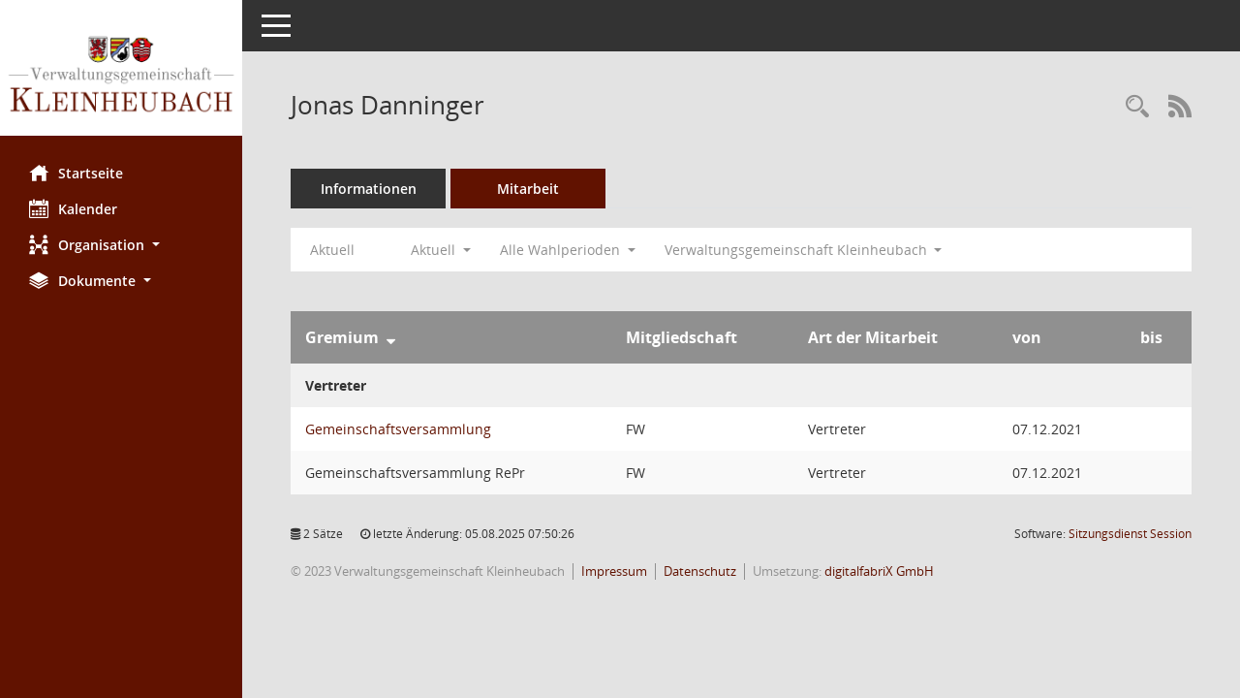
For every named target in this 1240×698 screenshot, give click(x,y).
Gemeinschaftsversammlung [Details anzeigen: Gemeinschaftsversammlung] (398, 429)
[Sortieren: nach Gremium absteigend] (391, 337)
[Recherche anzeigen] (1137, 107)
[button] (121, 245)
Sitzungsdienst (1130, 533)
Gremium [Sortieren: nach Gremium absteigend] (342, 337)
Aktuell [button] (441, 249)
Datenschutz (700, 571)
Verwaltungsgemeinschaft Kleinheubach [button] (804, 249)
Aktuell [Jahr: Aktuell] (332, 249)
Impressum (614, 571)
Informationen (369, 188)
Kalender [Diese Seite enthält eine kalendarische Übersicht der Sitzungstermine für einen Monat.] (73, 208)
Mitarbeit (528, 188)
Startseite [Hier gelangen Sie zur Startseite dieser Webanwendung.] (76, 172)
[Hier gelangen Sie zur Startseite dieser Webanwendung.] (121, 75)
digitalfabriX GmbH (879, 571)
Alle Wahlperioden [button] (568, 249)
